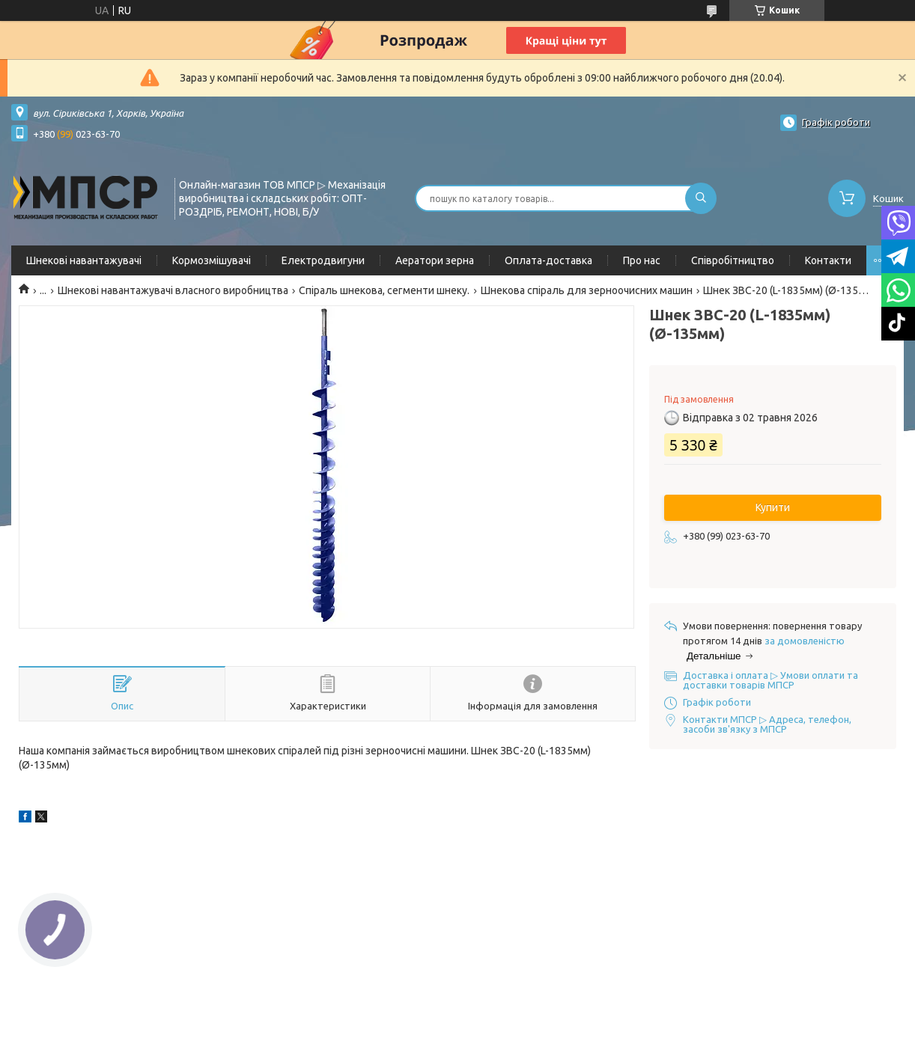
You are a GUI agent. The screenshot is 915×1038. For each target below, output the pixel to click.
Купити (773, 507)
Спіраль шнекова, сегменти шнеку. (384, 290)
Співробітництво (732, 260)
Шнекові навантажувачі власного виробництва (173, 290)
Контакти (828, 260)
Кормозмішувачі (211, 260)
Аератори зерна (434, 260)
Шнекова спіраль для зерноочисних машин (587, 290)
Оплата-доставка (548, 260)
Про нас (641, 260)
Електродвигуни (323, 260)
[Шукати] (701, 198)
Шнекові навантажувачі (84, 260)
